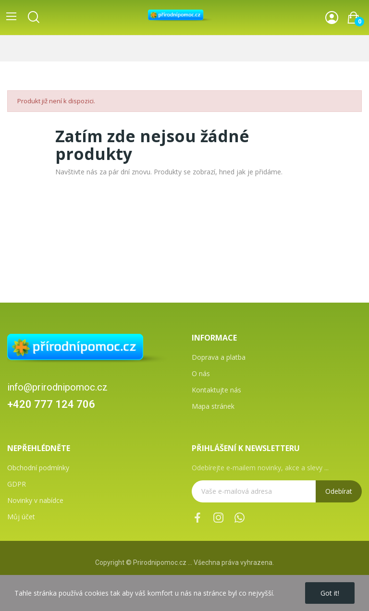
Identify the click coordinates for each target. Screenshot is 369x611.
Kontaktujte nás (216, 389)
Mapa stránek (213, 406)
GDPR (16, 484)
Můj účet (21, 516)
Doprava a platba (219, 357)
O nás (201, 373)
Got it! (329, 593)
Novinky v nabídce (35, 500)
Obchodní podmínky (38, 467)
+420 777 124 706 (51, 404)
